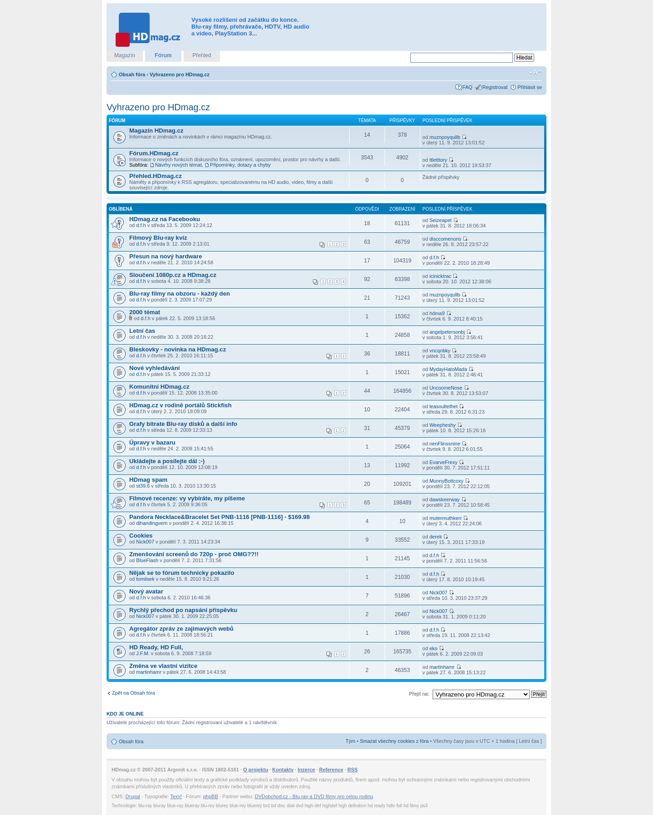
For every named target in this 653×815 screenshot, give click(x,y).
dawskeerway (444, 499)
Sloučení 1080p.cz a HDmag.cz (172, 275)
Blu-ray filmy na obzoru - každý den (179, 293)
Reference (331, 769)
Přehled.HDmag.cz (155, 176)
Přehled (201, 55)
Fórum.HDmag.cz (153, 153)
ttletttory (438, 160)
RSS (352, 769)
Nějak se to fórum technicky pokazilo (181, 572)
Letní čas (142, 330)
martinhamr (148, 672)
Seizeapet (440, 220)
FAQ (468, 87)
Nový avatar (146, 591)
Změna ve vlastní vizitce (163, 665)
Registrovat (495, 87)
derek (435, 536)
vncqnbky (439, 350)
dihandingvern (151, 523)
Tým (350, 741)
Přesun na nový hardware (165, 256)
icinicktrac (440, 276)
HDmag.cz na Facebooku (164, 219)
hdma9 (437, 313)
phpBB (210, 796)
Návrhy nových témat (178, 165)
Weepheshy (442, 425)
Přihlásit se (529, 87)
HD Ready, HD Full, (156, 647)
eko (433, 648)
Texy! (176, 796)
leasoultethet (443, 406)
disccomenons (445, 239)
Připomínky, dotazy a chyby (240, 165)
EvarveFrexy (443, 462)
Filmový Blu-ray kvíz (158, 237)
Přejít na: (419, 693)
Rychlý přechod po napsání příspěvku (183, 610)
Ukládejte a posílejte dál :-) (167, 461)
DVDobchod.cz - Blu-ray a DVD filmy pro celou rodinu (314, 796)
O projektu (255, 769)
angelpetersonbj (447, 332)
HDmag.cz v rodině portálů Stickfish (180, 405)
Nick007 (145, 541)
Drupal (133, 796)
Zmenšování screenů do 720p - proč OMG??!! (193, 554)
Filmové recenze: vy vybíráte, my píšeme (187, 498)
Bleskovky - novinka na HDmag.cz (177, 349)
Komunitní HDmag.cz (159, 386)
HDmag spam (148, 479)
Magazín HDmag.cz (156, 130)
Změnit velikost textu (535, 73)
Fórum (163, 55)
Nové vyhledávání (154, 368)
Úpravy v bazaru (152, 442)
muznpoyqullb (444, 137)
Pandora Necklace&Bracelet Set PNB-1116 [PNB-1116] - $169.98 (219, 517)
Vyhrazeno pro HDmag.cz (180, 74)
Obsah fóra (132, 74)
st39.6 (143, 486)
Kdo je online (125, 713)
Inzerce (306, 769)
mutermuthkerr (445, 518)
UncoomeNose (446, 387)
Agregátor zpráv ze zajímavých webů (181, 628)
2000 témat (144, 312)
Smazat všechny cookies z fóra (394, 741)
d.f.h (141, 225)
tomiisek (145, 579)
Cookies (140, 535)
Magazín (124, 55)
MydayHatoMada (448, 369)
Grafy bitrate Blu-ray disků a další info (183, 423)
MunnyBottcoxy (446, 481)
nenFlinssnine (444, 443)
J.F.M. (142, 653)
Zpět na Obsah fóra (133, 693)
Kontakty (282, 769)
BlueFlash (147, 560)
